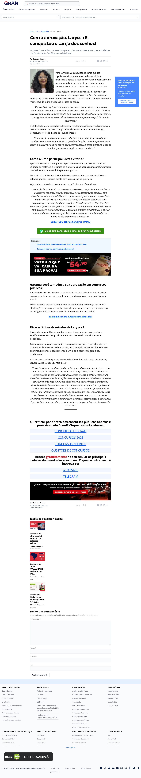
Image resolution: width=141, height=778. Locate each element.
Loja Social (6, 702)
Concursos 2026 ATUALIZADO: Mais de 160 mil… (37, 569)
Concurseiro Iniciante (98, 9)
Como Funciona (8, 695)
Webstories (134, 9)
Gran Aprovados (81, 9)
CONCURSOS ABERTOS (70, 444)
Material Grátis (113, 695)
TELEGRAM (70, 476)
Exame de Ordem (79, 698)
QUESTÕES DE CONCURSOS (70, 450)
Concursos (44, 9)
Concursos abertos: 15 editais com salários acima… (36, 538)
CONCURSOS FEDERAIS (70, 431)
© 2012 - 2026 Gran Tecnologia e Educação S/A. (23, 768)
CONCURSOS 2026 (70, 437)
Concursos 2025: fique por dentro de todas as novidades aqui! (62, 244)
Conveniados (7, 709)
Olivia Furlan (34, 605)
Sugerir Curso (113, 706)
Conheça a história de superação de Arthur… (37, 598)
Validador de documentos (12, 706)
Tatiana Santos (39, 59)
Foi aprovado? (47, 716)
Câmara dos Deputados (27, 9)
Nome (33, 648)
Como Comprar (8, 698)
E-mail (33, 657)
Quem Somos (7, 691)
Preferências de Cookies (11, 720)
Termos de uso (70, 768)
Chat (40, 695)
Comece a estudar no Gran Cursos (70, 492)
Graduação (76, 702)
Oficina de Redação (79, 724)
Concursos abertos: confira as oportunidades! (55, 249)
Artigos (68, 9)
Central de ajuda (44, 691)
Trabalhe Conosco (9, 716)
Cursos (56, 9)
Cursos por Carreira (80, 713)
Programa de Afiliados (10, 713)
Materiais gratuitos (118, 9)
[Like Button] (79, 61)
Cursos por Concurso (80, 709)
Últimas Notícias (8, 9)
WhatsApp (42, 698)
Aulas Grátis (112, 702)
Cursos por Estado (79, 716)
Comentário (35, 619)
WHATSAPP (70, 470)
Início (32, 31)
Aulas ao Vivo (113, 698)
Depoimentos (113, 691)
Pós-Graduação (78, 706)
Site (31, 665)
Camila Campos (35, 546)
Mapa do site (86, 768)
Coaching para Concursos (82, 695)
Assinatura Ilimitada (80, 691)
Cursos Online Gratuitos (81, 727)
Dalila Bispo (34, 577)
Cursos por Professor (80, 720)
